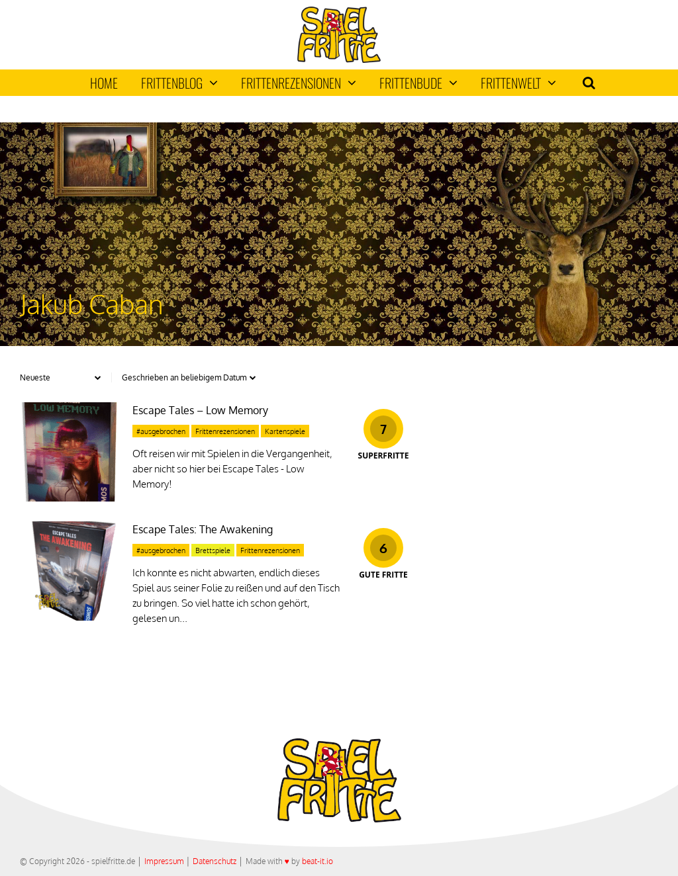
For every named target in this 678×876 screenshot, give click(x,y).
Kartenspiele (285, 431)
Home (104, 83)
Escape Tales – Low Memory (200, 410)
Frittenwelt (518, 83)
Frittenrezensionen (298, 83)
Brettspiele (212, 550)
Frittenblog (179, 83)
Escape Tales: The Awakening (202, 529)
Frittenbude (418, 83)
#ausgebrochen (160, 431)
